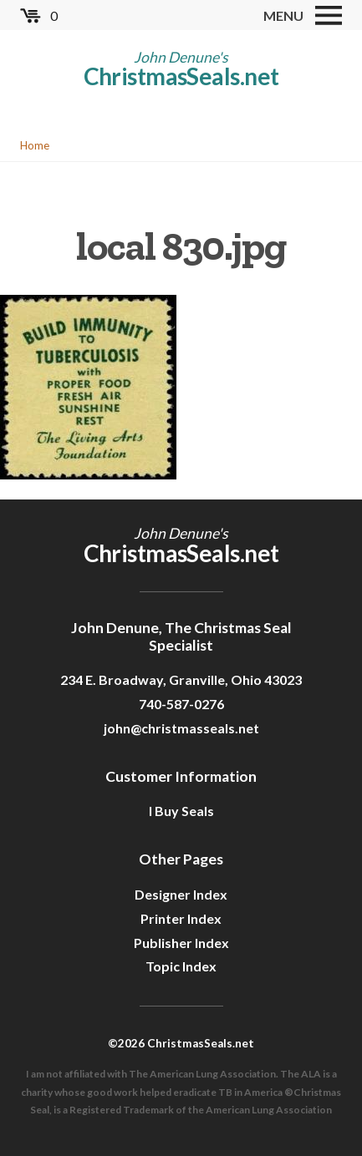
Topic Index (181, 966)
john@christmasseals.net (181, 728)
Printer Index (181, 918)
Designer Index (181, 894)
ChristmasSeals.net (181, 76)
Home (34, 145)
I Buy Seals (181, 811)
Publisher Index (181, 943)
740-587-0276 (181, 704)
